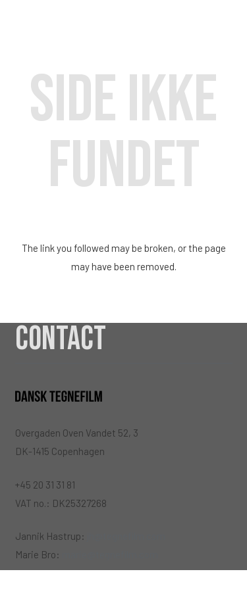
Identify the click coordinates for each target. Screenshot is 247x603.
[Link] (58, 26)
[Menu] (229, 26)
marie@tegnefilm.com (110, 554)
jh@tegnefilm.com (126, 536)
